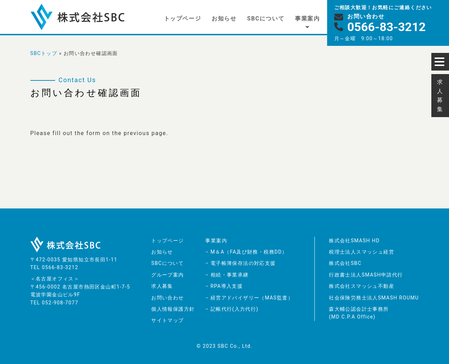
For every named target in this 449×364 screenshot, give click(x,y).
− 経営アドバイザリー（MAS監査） (249, 298)
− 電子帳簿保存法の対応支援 (240, 263)
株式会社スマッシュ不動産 (361, 286)
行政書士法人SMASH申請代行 (366, 275)
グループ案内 (167, 275)
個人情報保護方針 (173, 309)
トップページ (182, 18)
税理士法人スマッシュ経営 (361, 252)
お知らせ (224, 18)
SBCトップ (44, 53)
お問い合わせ (167, 298)
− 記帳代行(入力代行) (231, 309)
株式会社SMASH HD (354, 240)
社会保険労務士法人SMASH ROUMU (374, 298)
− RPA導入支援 (224, 286)
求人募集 (162, 286)
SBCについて (266, 18)
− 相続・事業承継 (226, 275)
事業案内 (307, 18)
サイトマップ (167, 320)
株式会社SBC (345, 263)
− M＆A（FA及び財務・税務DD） (246, 252)
